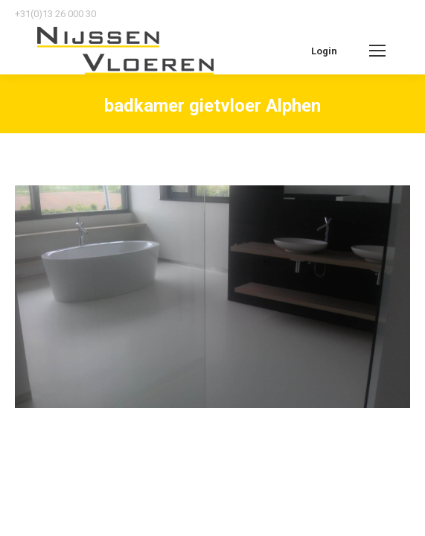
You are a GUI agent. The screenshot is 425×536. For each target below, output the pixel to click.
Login (324, 51)
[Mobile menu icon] (377, 50)
